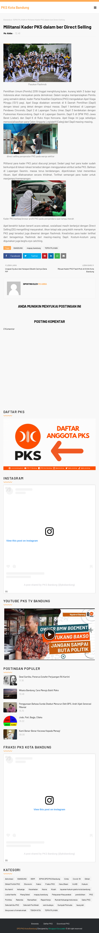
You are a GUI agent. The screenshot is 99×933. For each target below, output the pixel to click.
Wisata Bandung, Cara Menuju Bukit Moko (39, 690)
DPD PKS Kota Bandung (27, 928)
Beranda (7, 19)
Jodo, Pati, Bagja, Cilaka (30, 717)
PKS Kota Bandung (15, 7)
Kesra (44, 889)
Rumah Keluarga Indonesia (66, 900)
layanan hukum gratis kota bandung (75, 889)
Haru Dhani (63, 884)
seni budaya (48, 905)
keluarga (20, 889)
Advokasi (9, 879)
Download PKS (63, 923)
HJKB (74, 884)
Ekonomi (28, 884)
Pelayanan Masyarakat (61, 894)
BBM (33, 879)
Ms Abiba (8, 33)
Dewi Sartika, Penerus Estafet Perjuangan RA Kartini (44, 676)
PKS (91, 894)
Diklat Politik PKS (12, 884)
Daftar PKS (48, 923)
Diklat (87, 879)
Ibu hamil (9, 889)
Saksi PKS (86, 900)
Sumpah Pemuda (65, 905)
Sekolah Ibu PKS (12, 905)
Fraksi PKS (50, 884)
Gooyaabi (61, 928)
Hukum (85, 884)
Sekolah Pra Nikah (31, 905)
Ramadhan (32, 900)
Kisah (53, 889)
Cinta (66, 879)
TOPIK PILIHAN (19, 19)
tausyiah (80, 905)
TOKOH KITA (35, 910)
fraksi (38, 884)
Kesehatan (33, 889)
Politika (8, 900)
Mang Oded (25, 894)
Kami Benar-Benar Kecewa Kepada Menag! (39, 730)
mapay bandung (34, 248)
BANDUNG (18, 248)
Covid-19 (76, 879)
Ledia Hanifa (10, 894)
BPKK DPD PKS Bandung (49, 879)
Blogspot (53, 928)
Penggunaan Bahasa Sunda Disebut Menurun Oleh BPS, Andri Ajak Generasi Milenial (55, 705)
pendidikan (80, 894)
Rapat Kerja (46, 900)
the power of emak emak (15, 910)
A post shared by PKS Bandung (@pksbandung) (49, 584)
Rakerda (19, 900)
